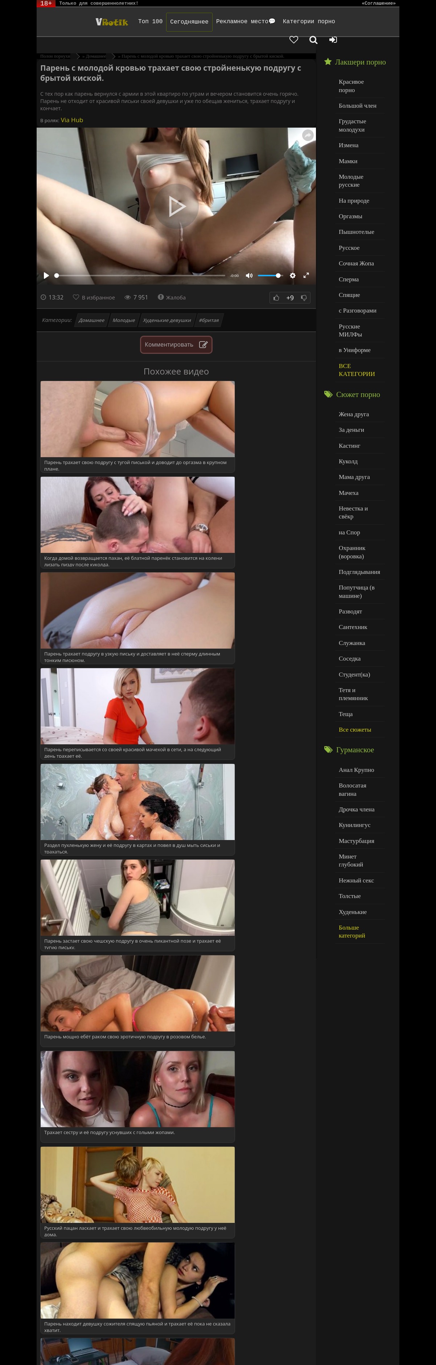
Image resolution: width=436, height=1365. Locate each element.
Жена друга (352, 356)
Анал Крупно (354, 674)
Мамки (347, 134)
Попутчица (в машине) (354, 514)
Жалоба (177, 285)
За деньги (350, 371)
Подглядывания (357, 496)
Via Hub (71, 107)
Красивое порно (357, 68)
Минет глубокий (358, 747)
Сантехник (351, 547)
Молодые (124, 307)
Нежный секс (354, 762)
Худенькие (351, 791)
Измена (347, 119)
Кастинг (348, 386)
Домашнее (92, 307)
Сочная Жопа (354, 222)
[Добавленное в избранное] (334, 22)
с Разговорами (355, 266)
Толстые (348, 776)
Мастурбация (354, 733)
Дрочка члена (354, 703)
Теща (345, 620)
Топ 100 (118, 22)
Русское (348, 207)
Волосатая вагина (359, 688)
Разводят (349, 532)
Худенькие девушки (167, 307)
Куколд (347, 401)
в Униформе (353, 295)
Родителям (339, 1346)
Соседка (348, 576)
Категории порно (276, 22)
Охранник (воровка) (350, 477)
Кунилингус (352, 718)
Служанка (350, 561)
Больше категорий (360, 806)
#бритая (209, 307)
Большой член (355, 83)
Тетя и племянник (359, 605)
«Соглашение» (379, 3)
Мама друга (352, 415)
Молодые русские (359, 149)
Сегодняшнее (156, 22)
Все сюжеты (353, 635)
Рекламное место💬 (213, 22)
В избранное (101, 285)
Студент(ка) (352, 591)
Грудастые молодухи (351, 101)
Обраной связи (339, 1351)
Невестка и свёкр (359, 444)
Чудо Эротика (75, 21)
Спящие (348, 252)
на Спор (348, 459)
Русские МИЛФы (359, 281)
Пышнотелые (354, 193)
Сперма (347, 237)
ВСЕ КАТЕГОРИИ (354, 314)
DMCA (175, 1346)
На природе (352, 163)
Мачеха (347, 430)
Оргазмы (349, 178)
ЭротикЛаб (55, 1346)
